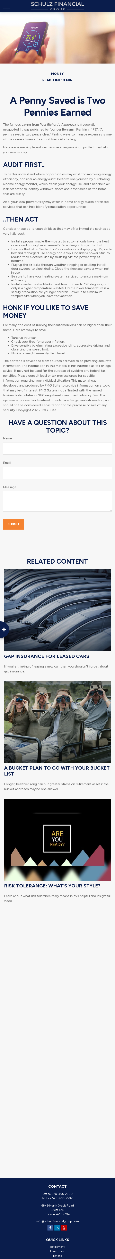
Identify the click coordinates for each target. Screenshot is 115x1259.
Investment (57, 1251)
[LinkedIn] (57, 1228)
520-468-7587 (62, 1198)
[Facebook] (50, 1228)
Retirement (57, 1247)
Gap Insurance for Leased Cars (46, 656)
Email (7, 463)
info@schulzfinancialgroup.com (57, 1221)
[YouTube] (64, 1228)
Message (9, 487)
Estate (57, 1256)
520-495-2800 (62, 1194)
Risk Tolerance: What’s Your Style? (52, 886)
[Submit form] (13, 524)
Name (7, 438)
